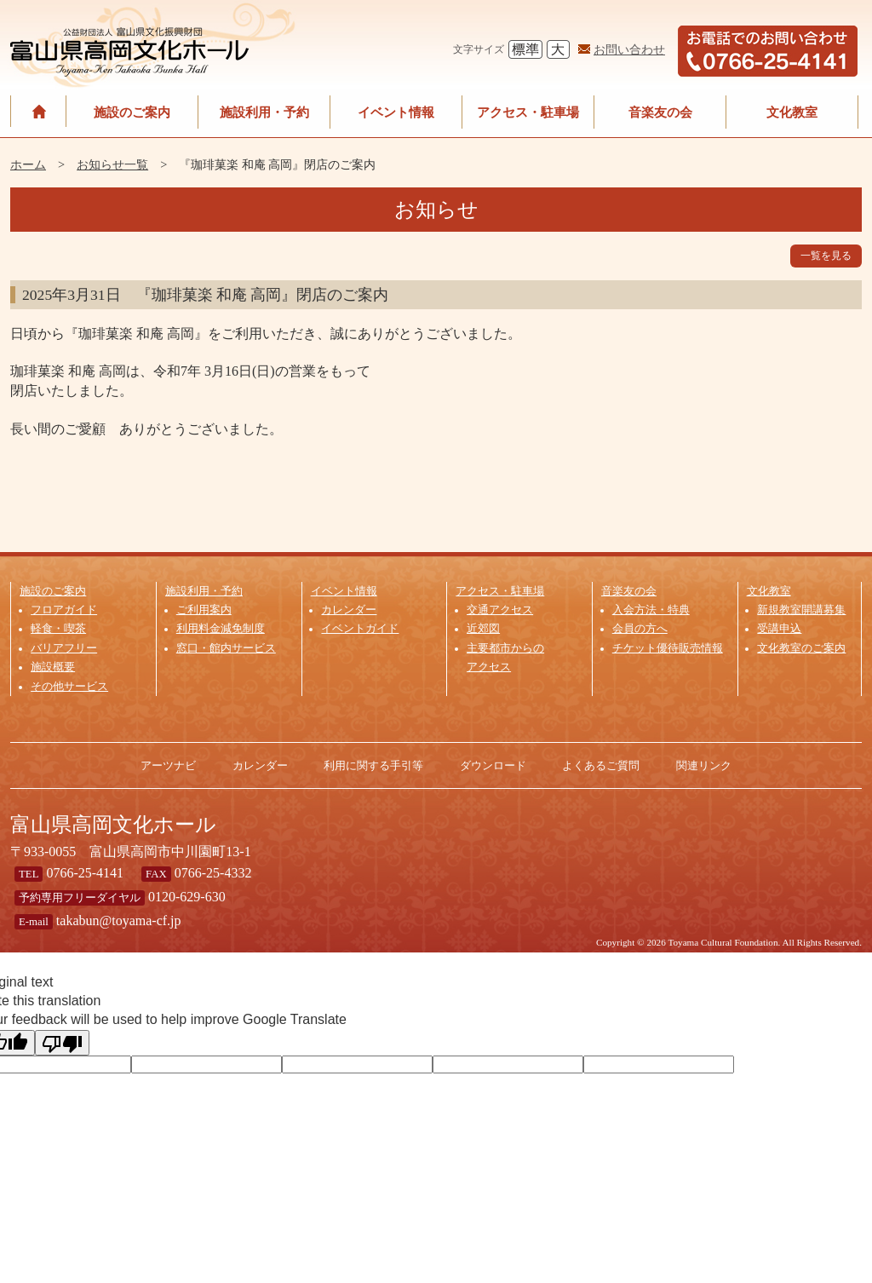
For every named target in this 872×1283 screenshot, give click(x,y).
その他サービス (69, 687)
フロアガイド (64, 610)
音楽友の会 (660, 112)
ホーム (28, 164)
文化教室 (792, 112)
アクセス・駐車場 (528, 112)
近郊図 (483, 629)
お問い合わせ (629, 49)
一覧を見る (826, 256)
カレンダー (348, 610)
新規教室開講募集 (801, 610)
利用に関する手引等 (373, 765)
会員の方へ (640, 629)
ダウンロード (493, 765)
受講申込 (779, 629)
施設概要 (53, 667)
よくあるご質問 (601, 765)
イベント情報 (396, 112)
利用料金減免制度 (220, 629)
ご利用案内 (204, 610)
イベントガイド (360, 629)
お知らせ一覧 (112, 164)
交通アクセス (500, 610)
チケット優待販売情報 (667, 648)
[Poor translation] (62, 1043)
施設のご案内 (132, 112)
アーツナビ (168, 765)
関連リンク (703, 765)
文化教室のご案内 (801, 648)
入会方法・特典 (651, 610)
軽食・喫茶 (58, 629)
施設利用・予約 (264, 112)
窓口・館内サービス (226, 648)
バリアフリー (64, 648)
